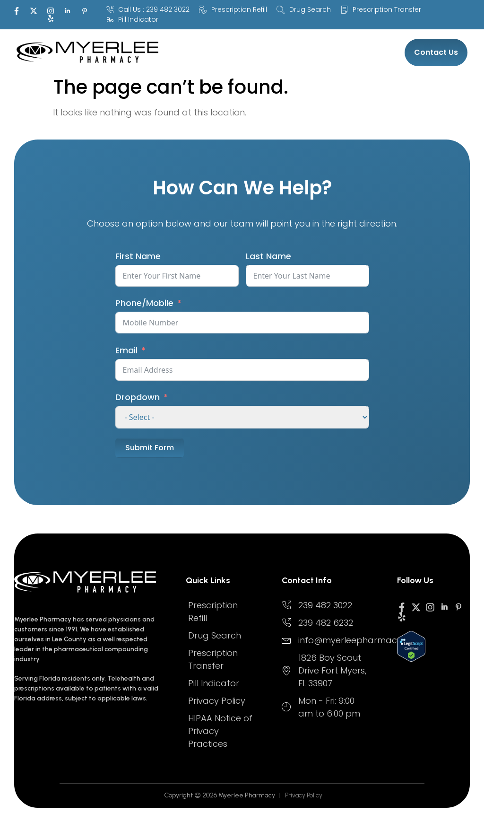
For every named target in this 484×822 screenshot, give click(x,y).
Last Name (268, 256)
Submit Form (149, 447)
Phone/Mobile (144, 303)
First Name (138, 256)
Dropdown (137, 397)
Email (126, 350)
